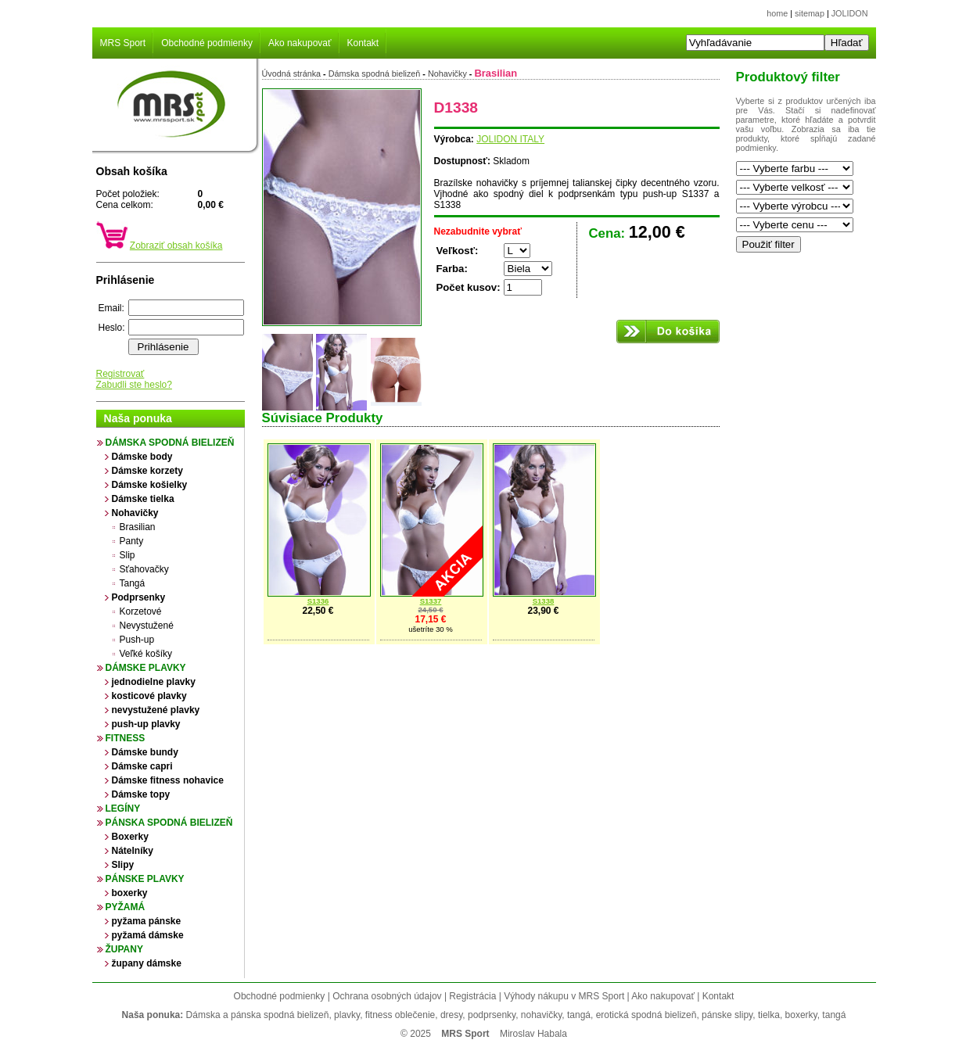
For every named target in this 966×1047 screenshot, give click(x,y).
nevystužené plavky (156, 710)
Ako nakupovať (300, 43)
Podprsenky (139, 597)
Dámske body (142, 456)
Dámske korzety (147, 470)
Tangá (132, 583)
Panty (132, 541)
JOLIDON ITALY (510, 139)
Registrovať (120, 373)
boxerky (130, 892)
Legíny (123, 808)
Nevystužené (147, 625)
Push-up (137, 639)
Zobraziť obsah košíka (176, 245)
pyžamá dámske (148, 935)
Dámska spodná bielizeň (170, 442)
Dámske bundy (145, 752)
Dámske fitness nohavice (168, 780)
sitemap (809, 13)
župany (124, 949)
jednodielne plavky (154, 681)
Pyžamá (125, 907)
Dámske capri (142, 766)
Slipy (123, 864)
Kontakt (363, 43)
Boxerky (130, 836)
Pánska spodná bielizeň (169, 822)
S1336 (318, 601)
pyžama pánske (146, 921)
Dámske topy (141, 794)
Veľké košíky (146, 653)
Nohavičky (135, 512)
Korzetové (141, 611)
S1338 (544, 601)
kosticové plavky (149, 695)
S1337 (431, 601)
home (777, 13)
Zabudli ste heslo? (134, 384)
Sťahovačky (144, 569)
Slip (127, 555)
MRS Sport (123, 43)
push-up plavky (146, 724)
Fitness (125, 738)
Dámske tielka (143, 498)
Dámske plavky (146, 667)
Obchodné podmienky (207, 43)
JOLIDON (849, 13)
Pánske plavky (145, 878)
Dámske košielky (150, 484)
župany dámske (146, 963)
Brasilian (138, 527)
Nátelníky (132, 850)
